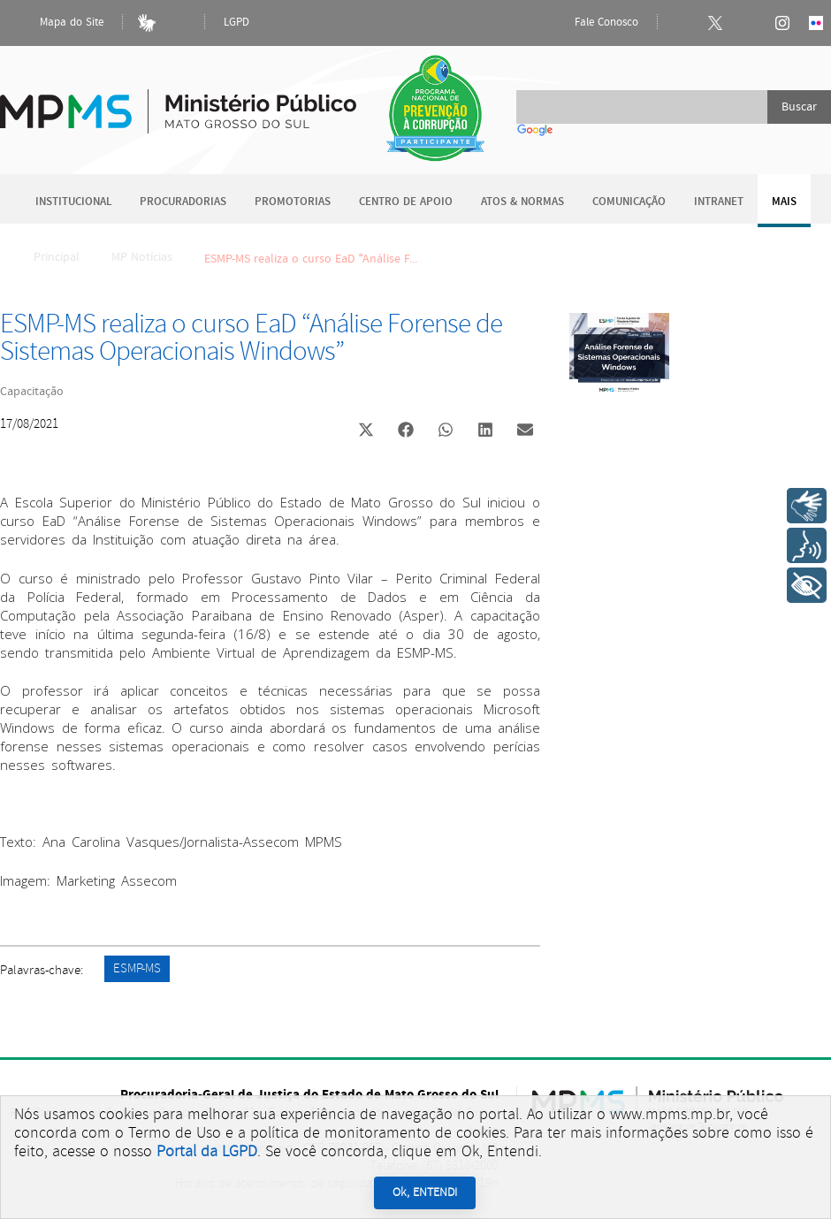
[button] (365, 431)
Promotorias (293, 202)
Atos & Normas (522, 202)
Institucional (73, 202)
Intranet (718, 202)
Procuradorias (183, 202)
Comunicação (629, 202)
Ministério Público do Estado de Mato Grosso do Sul (178, 101)
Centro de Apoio (406, 202)
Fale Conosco (591, 23)
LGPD (236, 22)
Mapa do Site (56, 23)
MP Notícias (141, 257)
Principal (45, 257)
